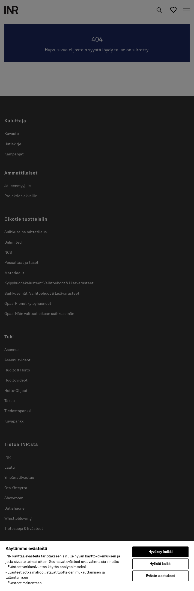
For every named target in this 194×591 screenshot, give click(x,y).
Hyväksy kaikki (160, 552)
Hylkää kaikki (160, 564)
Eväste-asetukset (160, 576)
